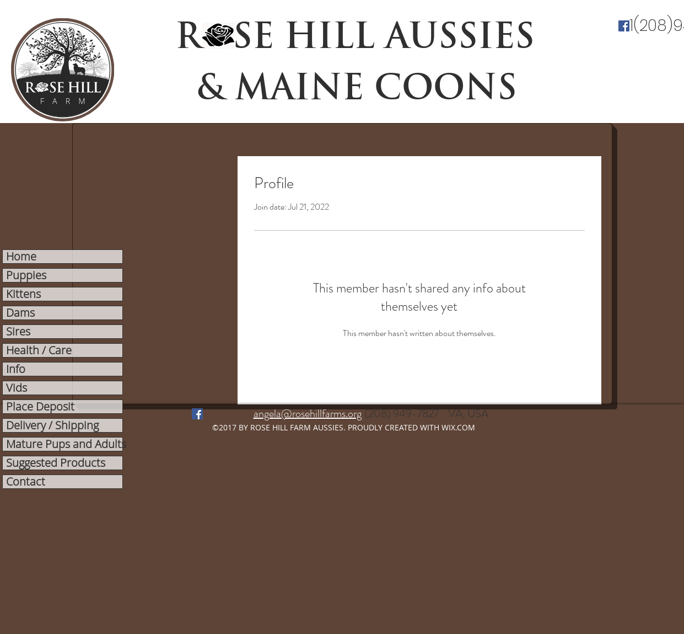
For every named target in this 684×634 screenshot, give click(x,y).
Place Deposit (40, 406)
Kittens (23, 294)
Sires (18, 331)
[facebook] (623, 25)
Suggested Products (55, 463)
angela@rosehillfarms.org (308, 414)
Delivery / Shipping (52, 425)
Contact (25, 481)
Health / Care (39, 350)
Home (21, 256)
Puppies (26, 275)
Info (15, 369)
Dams (20, 312)
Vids (16, 388)
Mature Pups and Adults (64, 444)
